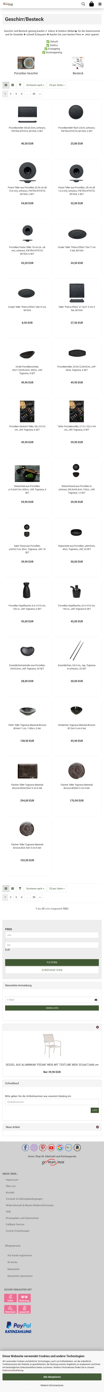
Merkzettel (13, 1269)
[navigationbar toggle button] (100, 4)
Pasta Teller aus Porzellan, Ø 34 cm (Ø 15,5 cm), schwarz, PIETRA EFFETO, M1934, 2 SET (27, 190)
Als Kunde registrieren (19, 1255)
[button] (5, 85)
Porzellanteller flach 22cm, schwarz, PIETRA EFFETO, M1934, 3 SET (76, 129)
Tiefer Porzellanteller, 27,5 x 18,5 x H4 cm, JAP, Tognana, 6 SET (77, 428)
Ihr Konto (12, 1262)
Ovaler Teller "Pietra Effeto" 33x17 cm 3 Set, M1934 (77, 249)
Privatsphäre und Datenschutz (22, 1218)
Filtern (52, 962)
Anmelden (52, 1008)
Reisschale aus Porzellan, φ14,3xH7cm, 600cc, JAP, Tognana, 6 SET (27, 489)
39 (34, 93)
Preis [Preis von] (8, 929)
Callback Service (15, 1224)
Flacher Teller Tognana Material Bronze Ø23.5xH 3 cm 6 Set (27, 846)
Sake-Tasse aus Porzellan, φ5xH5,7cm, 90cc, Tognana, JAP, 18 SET (27, 549)
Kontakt (10, 1192)
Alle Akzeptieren (52, 1377)
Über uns (11, 1186)
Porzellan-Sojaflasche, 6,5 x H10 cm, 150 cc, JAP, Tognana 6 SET (76, 607)
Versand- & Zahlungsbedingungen (24, 1198)
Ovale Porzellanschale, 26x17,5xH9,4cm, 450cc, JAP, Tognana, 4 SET (27, 370)
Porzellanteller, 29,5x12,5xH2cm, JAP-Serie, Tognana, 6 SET (76, 368)
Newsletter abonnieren (20, 1276)
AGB (8, 1211)
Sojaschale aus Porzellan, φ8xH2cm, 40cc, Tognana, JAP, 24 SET (76, 547)
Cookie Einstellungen (17, 1230)
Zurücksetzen (52, 970)
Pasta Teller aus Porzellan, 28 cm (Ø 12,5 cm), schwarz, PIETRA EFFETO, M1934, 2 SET (76, 190)
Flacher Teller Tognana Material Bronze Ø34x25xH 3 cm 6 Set (27, 786)
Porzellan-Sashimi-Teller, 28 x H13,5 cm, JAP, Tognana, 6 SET (27, 428)
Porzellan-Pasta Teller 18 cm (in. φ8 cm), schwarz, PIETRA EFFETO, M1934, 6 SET (27, 250)
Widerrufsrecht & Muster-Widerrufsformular (29, 1205)
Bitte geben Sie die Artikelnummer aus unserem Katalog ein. (38, 1096)
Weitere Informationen (52, 1385)
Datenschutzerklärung (12, 1370)
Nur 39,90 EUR (52, 1072)
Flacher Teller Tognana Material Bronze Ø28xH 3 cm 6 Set (77, 786)
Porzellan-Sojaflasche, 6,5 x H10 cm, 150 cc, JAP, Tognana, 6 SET (27, 607)
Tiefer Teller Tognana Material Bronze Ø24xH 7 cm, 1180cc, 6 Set (27, 727)
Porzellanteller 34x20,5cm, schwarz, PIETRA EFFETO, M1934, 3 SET (27, 129)
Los (95, 1110)
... (27, 93)
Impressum (12, 1179)
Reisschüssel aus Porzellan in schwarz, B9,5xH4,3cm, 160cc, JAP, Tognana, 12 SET (76, 489)
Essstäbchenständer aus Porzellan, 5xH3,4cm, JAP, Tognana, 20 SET (27, 667)
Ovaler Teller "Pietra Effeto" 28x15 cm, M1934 (27, 309)
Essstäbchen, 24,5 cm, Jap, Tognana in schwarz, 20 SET (77, 667)
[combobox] (35, 85)
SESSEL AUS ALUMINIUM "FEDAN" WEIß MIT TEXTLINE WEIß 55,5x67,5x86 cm (52, 1064)
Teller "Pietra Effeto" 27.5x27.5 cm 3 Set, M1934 (76, 309)
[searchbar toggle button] (83, 4)
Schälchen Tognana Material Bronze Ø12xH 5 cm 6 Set (76, 727)
